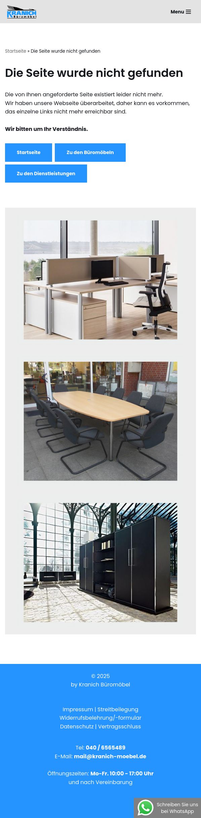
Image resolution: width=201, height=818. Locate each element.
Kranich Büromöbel (104, 684)
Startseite (15, 51)
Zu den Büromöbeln (90, 152)
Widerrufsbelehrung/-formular (100, 718)
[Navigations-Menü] (181, 11)
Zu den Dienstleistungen (46, 173)
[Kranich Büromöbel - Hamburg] (23, 11)
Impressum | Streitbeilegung (100, 709)
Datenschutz (77, 726)
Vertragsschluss (119, 726)
